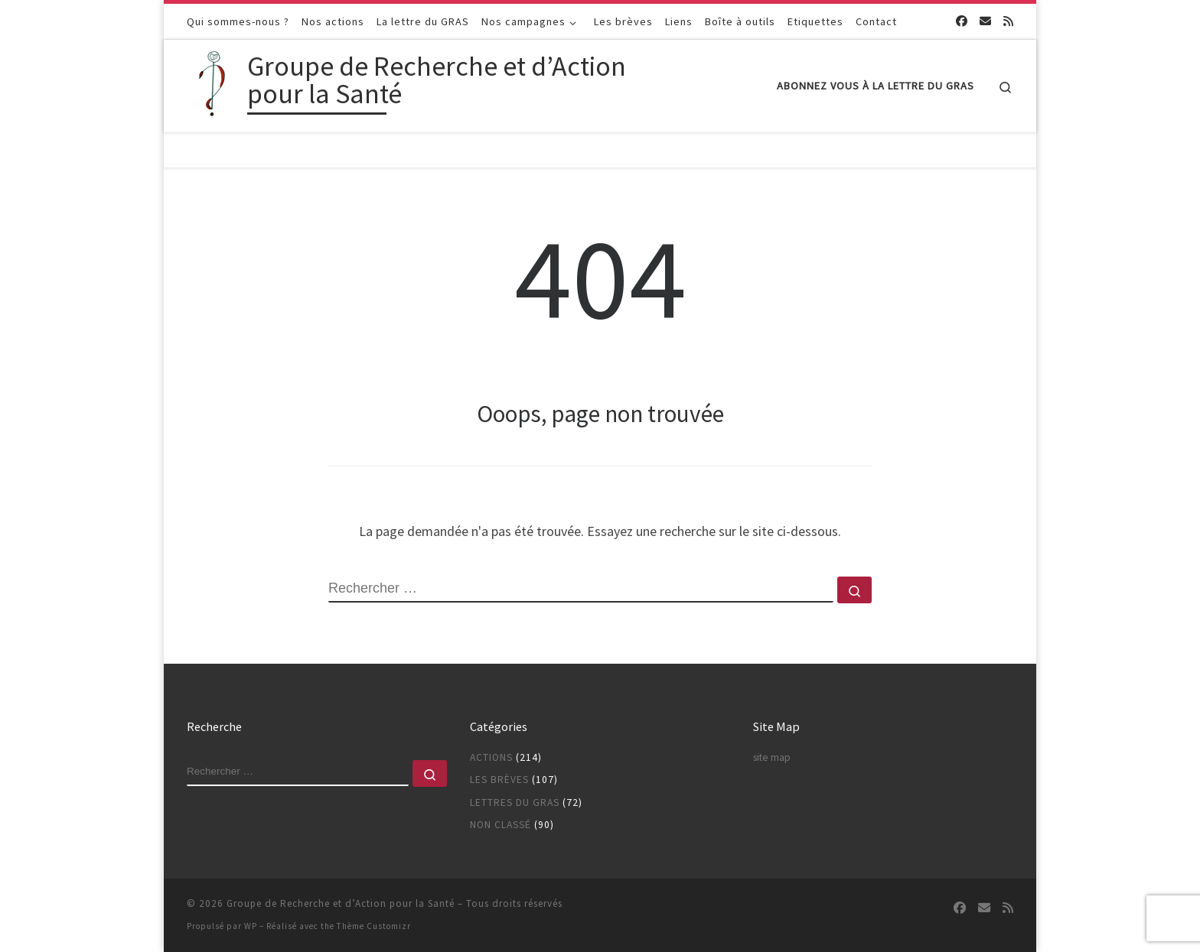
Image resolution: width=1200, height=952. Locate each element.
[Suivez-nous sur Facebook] (961, 21)
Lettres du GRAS (514, 802)
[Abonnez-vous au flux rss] (1008, 21)
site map (772, 757)
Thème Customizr (374, 926)
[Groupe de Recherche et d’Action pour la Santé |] (214, 83)
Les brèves (499, 779)
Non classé (500, 824)
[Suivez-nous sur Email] (985, 21)
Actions (491, 757)
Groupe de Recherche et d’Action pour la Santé (341, 903)
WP (250, 926)
